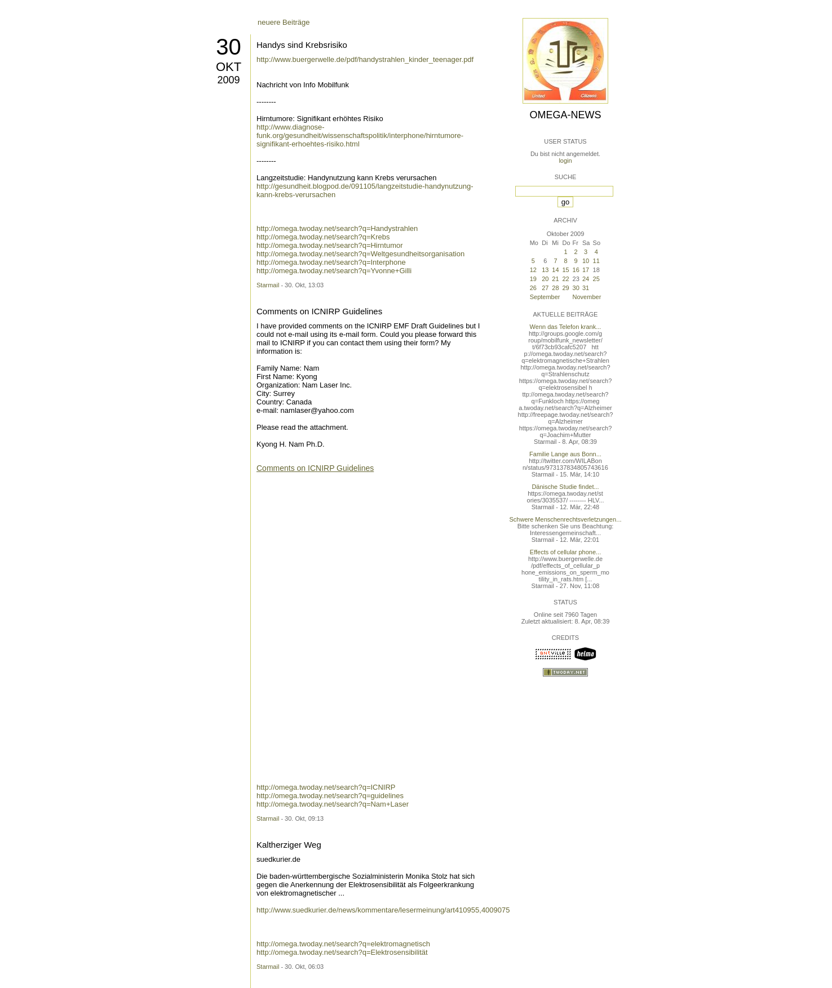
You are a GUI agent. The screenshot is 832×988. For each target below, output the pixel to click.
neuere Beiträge (284, 22)
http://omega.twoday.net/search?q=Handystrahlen (337, 228)
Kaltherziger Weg (288, 844)
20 (545, 278)
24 (585, 278)
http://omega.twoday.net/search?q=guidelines (330, 795)
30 (228, 46)
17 (585, 269)
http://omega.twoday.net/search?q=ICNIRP (326, 787)
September (545, 296)
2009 (228, 80)
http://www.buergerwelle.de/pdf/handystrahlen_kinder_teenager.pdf (364, 59)
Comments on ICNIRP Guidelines (319, 311)
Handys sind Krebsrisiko (301, 45)
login (565, 160)
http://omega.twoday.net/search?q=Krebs (323, 237)
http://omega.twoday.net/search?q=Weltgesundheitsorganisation (360, 254)
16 (576, 269)
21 (555, 278)
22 (566, 278)
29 (566, 287)
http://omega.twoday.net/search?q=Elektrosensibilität (342, 952)
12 (533, 269)
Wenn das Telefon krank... (565, 326)
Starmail (267, 285)
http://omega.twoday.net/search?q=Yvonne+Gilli (333, 270)
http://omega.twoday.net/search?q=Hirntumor (329, 245)
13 (545, 269)
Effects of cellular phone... (565, 552)
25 (596, 278)
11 (596, 260)
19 (533, 278)
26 (533, 287)
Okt (228, 67)
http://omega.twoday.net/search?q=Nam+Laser (332, 804)
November (587, 296)
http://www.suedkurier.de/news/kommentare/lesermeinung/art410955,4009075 (383, 910)
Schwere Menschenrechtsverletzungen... (566, 519)
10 (585, 260)
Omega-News (565, 115)
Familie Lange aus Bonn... (565, 454)
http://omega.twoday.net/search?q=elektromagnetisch (343, 944)
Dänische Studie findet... (565, 486)
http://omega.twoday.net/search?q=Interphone (331, 262)
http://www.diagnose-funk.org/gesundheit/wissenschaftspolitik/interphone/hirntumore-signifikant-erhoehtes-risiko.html (359, 135)
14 (555, 269)
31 (585, 287)
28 (555, 287)
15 (566, 269)
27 (545, 287)
